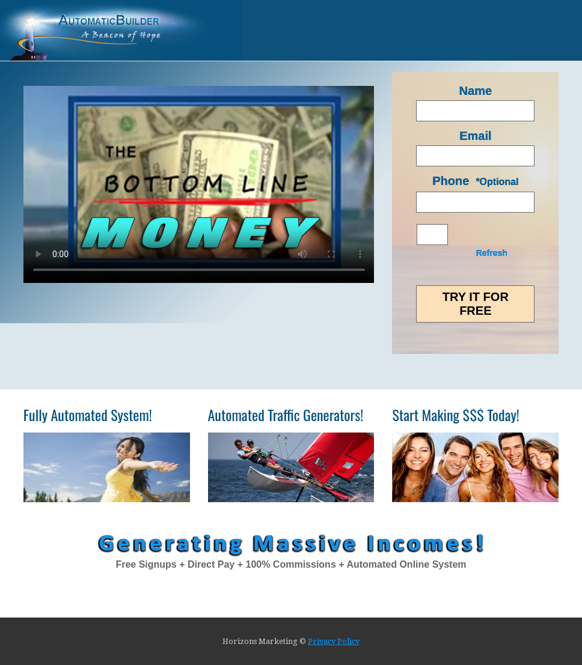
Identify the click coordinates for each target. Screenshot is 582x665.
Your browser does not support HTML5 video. (199, 184)
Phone (450, 180)
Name (475, 90)
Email (475, 135)
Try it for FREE (476, 303)
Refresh (491, 253)
